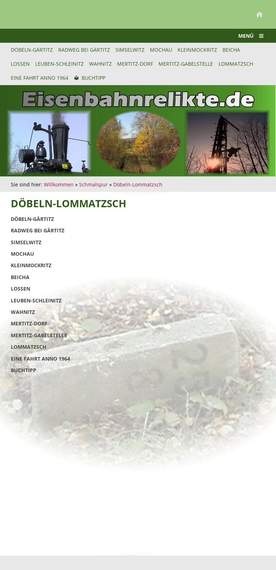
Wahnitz (23, 312)
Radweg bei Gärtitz (37, 230)
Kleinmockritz (31, 265)
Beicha (20, 277)
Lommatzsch (28, 346)
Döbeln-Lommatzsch (137, 184)
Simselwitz (26, 242)
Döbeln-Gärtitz (32, 219)
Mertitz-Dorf (29, 323)
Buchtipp (23, 370)
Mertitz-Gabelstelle (39, 335)
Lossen (20, 288)
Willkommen (59, 184)
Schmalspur (93, 184)
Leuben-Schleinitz (36, 300)
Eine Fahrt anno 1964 (40, 358)
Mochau (22, 253)
